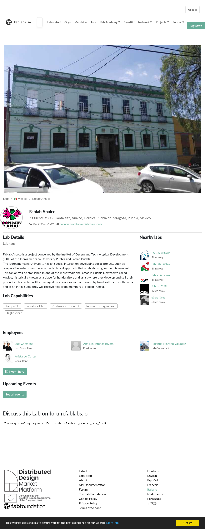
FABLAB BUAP (161, 253)
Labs (6, 198)
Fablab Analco (41, 198)
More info (118, 523)
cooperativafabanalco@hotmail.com (81, 224)
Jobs (94, 22)
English (152, 475)
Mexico (20, 198)
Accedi (192, 9)
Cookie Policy (88, 498)
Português (154, 498)
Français (152, 485)
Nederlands (155, 494)
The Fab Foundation (92, 494)
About (83, 480)
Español (152, 480)
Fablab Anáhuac (161, 275)
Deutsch (153, 471)
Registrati (195, 25)
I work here (14, 371)
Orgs (67, 22)
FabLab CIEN (159, 286)
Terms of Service (90, 508)
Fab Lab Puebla (161, 264)
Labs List (85, 471)
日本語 (152, 503)
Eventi (129, 22)
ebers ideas (158, 297)
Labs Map (85, 475)
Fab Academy (110, 22)
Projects (162, 22)
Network (145, 22)
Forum (178, 22)
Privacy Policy (88, 503)
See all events (14, 394)
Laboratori (54, 22)
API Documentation (92, 485)
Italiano (152, 489)
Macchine (80, 22)
